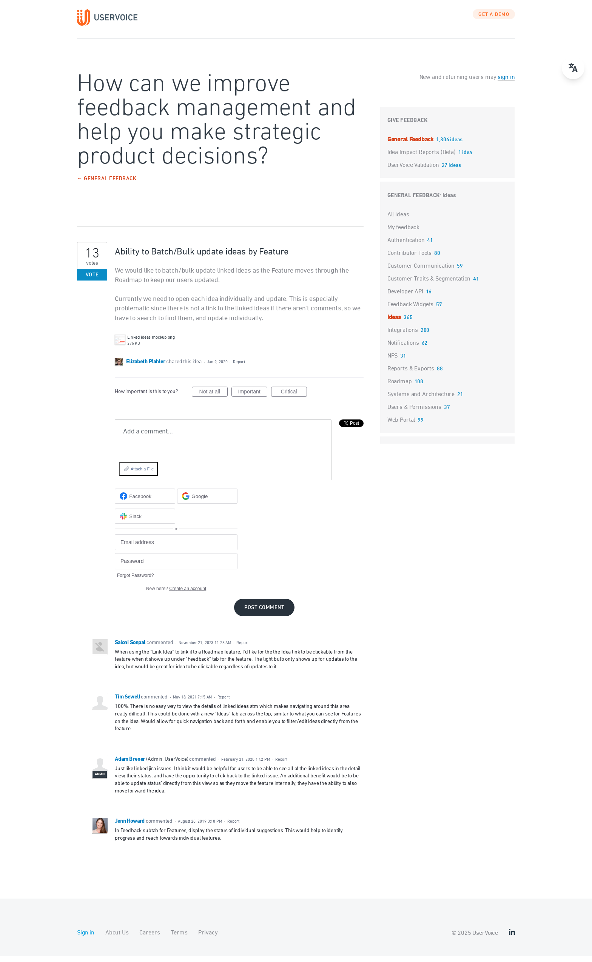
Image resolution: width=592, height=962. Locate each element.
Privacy (207, 939)
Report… (240, 367)
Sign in (85, 939)
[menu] (573, 68)
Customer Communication (421, 272)
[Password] (176, 567)
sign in (506, 83)
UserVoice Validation (414, 171)
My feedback (403, 233)
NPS (392, 362)
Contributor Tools (409, 259)
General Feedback (411, 145)
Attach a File (142, 474)
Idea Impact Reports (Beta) (422, 158)
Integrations (402, 336)
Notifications (403, 349)
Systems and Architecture (421, 400)
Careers (149, 939)
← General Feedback (106, 185)
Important (252, 399)
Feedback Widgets (410, 310)
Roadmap (399, 387)
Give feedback (407, 126)
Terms (179, 939)
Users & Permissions (414, 413)
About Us (117, 939)
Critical (294, 399)
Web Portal (401, 426)
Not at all (213, 399)
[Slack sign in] (145, 522)
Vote (92, 281)
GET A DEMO (493, 21)
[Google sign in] (207, 502)
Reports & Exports (410, 375)
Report (242, 648)
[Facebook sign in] (145, 502)
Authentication (406, 246)
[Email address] (176, 548)
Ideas (449, 201)
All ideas (398, 220)
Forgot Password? (135, 581)
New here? (176, 594)
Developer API (405, 297)
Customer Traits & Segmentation (429, 285)
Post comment (264, 613)
